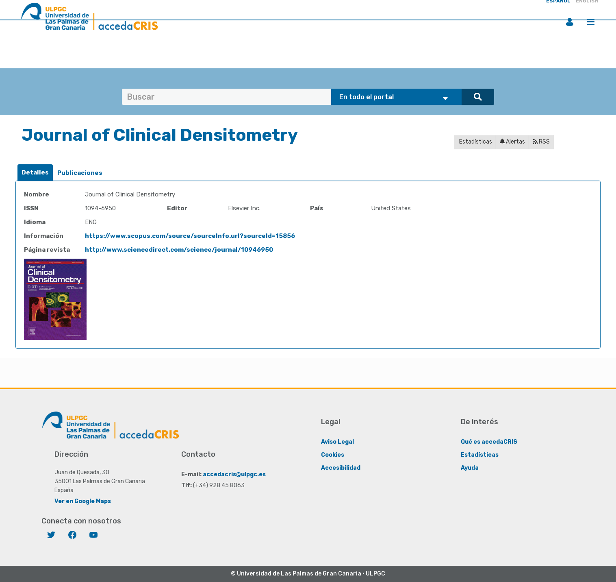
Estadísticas (475, 141)
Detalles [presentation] (35, 172)
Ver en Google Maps (82, 501)
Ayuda (470, 467)
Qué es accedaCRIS (489, 441)
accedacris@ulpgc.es (234, 474)
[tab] (35, 172)
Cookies (332, 454)
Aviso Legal (337, 441)
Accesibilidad (340, 467)
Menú (591, 22)
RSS (541, 141)
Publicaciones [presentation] (79, 173)
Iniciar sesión (570, 22)
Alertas (512, 141)
